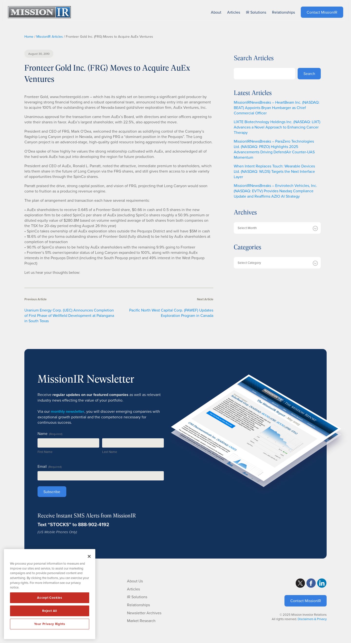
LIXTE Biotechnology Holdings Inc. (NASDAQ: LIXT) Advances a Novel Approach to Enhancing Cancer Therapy (277, 127)
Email (50, 466)
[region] (49, 594)
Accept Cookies (49, 597)
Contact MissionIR (305, 600)
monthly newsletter (67, 411)
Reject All (49, 610)
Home (28, 36)
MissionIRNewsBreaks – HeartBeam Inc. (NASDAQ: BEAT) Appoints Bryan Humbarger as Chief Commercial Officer (277, 108)
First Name (45, 452)
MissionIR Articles (49, 36)
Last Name (109, 452)
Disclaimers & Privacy (312, 619)
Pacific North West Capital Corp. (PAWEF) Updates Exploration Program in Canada (171, 312)
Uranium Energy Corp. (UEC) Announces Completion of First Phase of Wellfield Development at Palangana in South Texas (69, 315)
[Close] (89, 556)
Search (309, 73)
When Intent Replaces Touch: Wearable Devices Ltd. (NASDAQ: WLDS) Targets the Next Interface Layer (274, 171)
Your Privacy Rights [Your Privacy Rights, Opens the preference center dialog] (49, 624)
